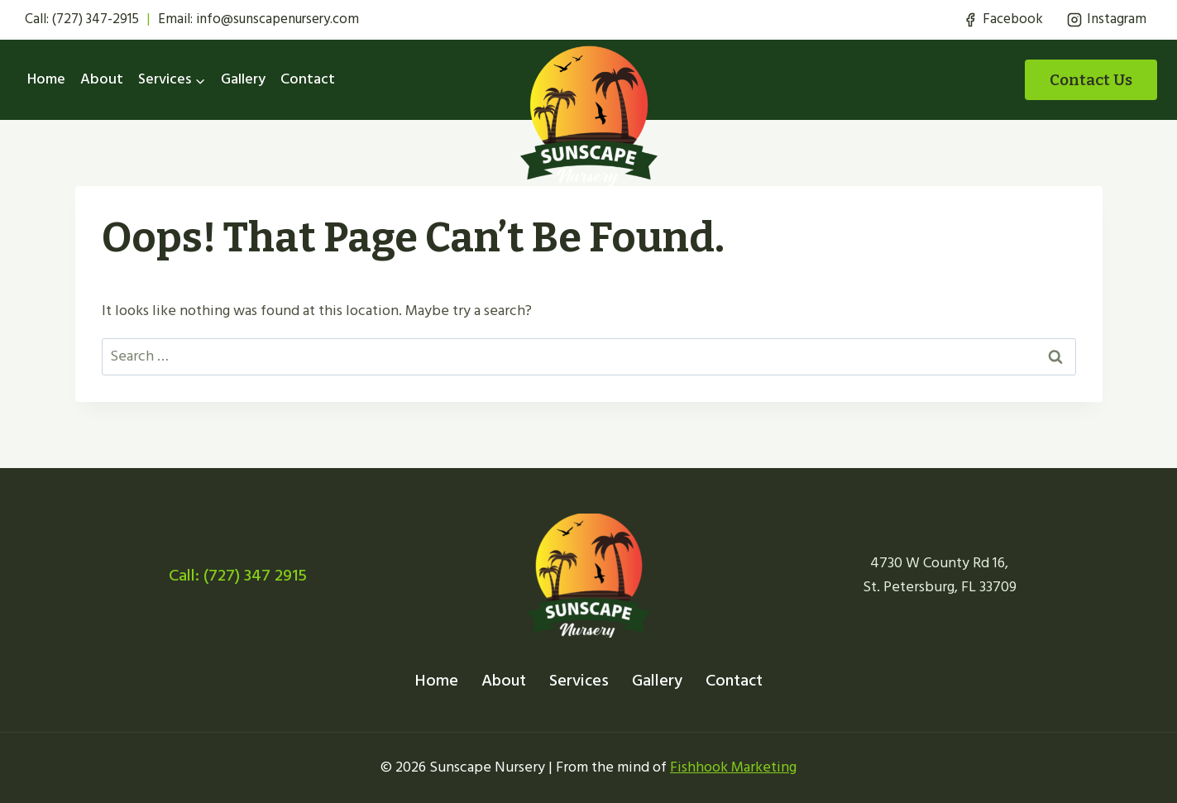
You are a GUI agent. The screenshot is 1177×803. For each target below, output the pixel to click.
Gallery (243, 79)
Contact (307, 79)
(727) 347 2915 (255, 575)
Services (579, 680)
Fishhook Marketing (733, 767)
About (101, 79)
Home (46, 79)
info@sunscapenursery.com (277, 19)
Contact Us (1091, 79)
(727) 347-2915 (95, 19)
